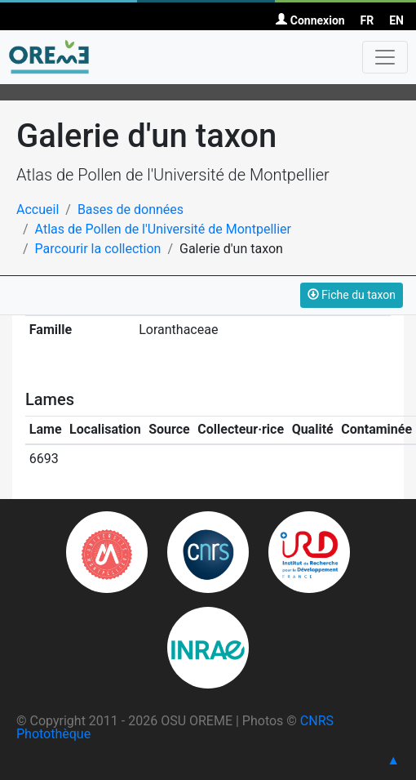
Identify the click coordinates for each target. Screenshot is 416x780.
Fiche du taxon (352, 294)
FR (367, 20)
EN (396, 20)
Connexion (310, 20)
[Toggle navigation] (385, 57)
